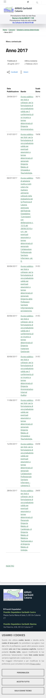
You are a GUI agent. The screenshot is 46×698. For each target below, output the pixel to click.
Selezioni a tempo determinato (28, 29)
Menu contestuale (13, 41)
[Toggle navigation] (4, 1)
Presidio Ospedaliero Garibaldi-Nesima (19, 624)
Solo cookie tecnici (23, 690)
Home (5, 29)
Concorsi (12, 29)
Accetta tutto (23, 681)
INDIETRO (10, 565)
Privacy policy (35, 663)
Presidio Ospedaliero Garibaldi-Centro (19, 612)
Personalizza (23, 672)
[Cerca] (37, 2)
